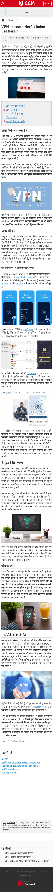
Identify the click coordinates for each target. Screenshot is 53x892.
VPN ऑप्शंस (11, 109)
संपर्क (39, 872)
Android (5, 283)
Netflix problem (9, 772)
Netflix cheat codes (10, 769)
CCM (4, 823)
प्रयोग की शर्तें (14, 872)
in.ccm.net (11, 823)
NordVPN (31, 373)
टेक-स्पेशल (11, 20)
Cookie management (26, 876)
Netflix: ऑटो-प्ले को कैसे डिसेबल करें (17, 857)
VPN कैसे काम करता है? (16, 106)
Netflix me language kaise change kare (20, 762)
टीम (6, 872)
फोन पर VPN (11, 117)
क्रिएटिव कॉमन (7, 825)
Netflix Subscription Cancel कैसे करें (18, 853)
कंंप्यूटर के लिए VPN (14, 113)
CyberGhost (27, 329)
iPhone (19, 283)
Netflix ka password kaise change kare (20, 765)
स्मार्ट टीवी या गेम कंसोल (15, 121)
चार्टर (45, 872)
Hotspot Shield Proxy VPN (24, 277)
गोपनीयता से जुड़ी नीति (28, 872)
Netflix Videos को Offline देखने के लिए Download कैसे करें (26, 861)
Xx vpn (4, 759)
